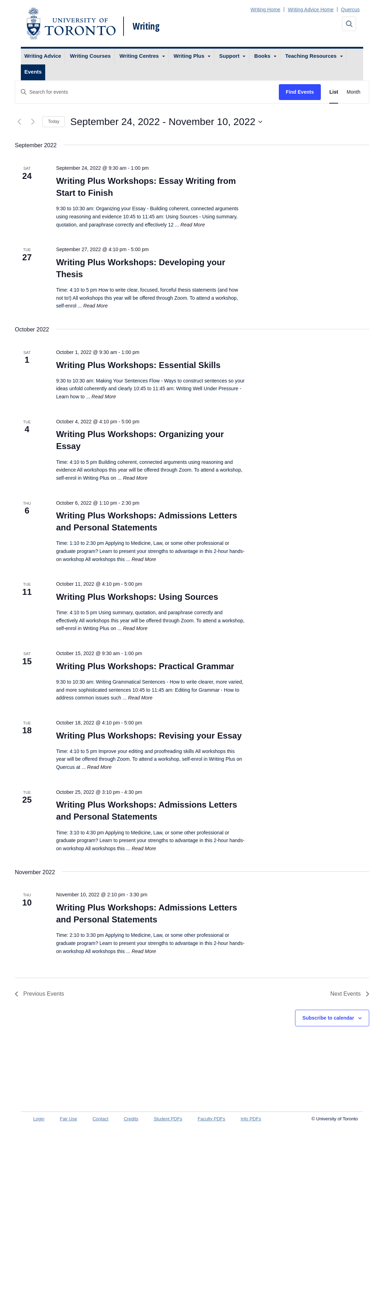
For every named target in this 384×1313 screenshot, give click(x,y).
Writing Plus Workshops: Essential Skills (138, 365)
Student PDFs (168, 1118)
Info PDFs (251, 1118)
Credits (131, 1118)
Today (53, 121)
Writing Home (266, 9)
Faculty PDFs (211, 1118)
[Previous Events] (19, 122)
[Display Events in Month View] (353, 92)
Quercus (350, 9)
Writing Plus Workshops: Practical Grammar (145, 666)
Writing (146, 26)
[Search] (349, 24)
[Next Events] (33, 122)
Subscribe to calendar (328, 1018)
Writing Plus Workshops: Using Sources (137, 597)
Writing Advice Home (311, 9)
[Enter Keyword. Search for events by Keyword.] (147, 92)
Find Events (300, 92)
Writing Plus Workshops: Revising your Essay (149, 735)
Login (38, 1118)
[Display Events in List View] (333, 92)
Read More (192, 225)
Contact (100, 1118)
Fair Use (68, 1118)
